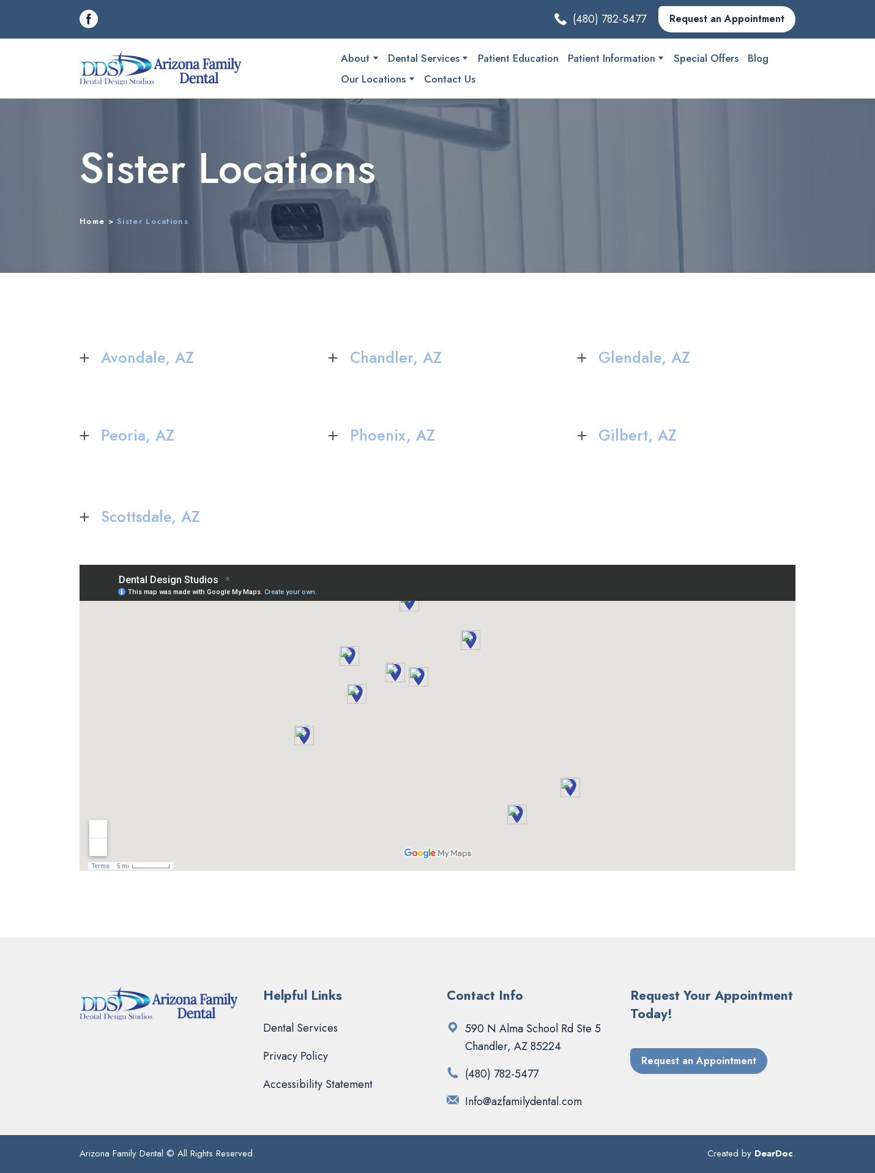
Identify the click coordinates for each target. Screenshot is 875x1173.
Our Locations (373, 79)
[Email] (453, 1100)
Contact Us (449, 79)
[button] (89, 19)
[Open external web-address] (453, 1027)
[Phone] (453, 1072)
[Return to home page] (161, 68)
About (355, 58)
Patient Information (611, 58)
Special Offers (706, 58)
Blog (758, 58)
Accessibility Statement (318, 1084)
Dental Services (424, 58)
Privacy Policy (295, 1056)
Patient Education (518, 58)
